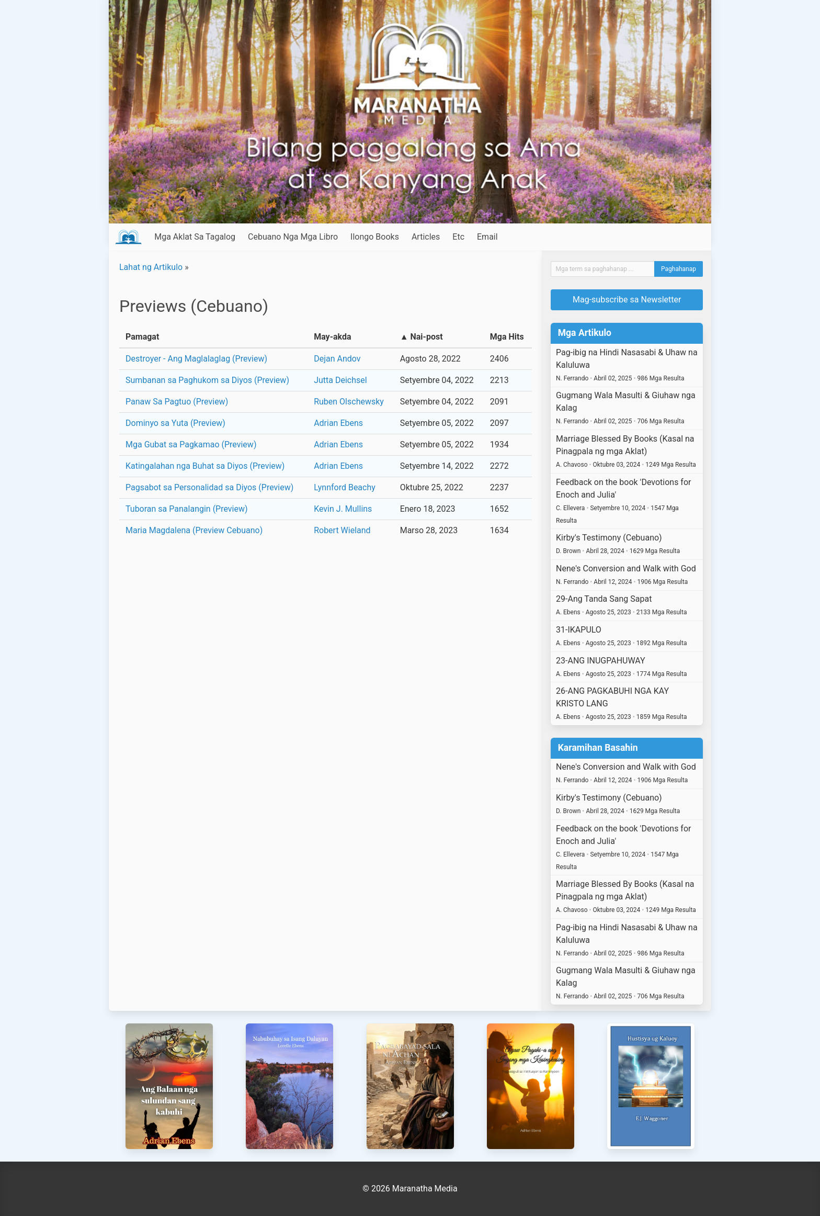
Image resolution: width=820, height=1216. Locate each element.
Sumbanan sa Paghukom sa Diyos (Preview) (207, 380)
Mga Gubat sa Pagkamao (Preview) (191, 444)
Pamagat (142, 337)
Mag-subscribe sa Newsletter (627, 300)
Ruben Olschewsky (349, 402)
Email (487, 237)
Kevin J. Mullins (343, 509)
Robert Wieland (342, 530)
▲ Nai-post (421, 337)
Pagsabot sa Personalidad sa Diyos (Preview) (209, 487)
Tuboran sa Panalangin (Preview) (187, 509)
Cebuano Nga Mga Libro (293, 237)
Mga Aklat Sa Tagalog (194, 237)
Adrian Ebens (338, 423)
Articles (426, 237)
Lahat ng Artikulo (151, 267)
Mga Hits (507, 337)
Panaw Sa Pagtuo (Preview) (177, 402)
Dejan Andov (337, 359)
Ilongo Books (374, 237)
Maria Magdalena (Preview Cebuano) (194, 530)
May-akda (332, 337)
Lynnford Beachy (344, 487)
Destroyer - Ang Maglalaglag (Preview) (196, 359)
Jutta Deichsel (340, 380)
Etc (458, 237)
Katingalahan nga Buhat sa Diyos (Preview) (205, 466)
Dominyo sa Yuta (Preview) (175, 423)
